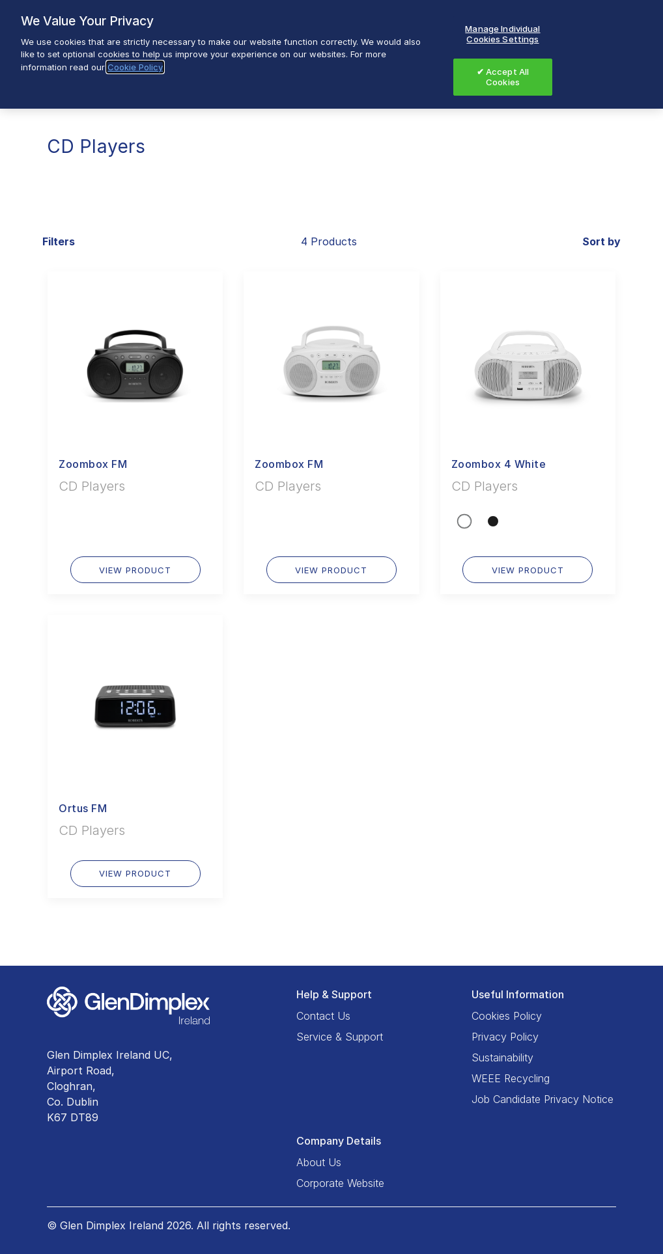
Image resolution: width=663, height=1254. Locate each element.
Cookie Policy (135, 67)
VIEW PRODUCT (135, 570)
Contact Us (323, 1015)
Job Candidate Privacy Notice (543, 1099)
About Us (318, 1162)
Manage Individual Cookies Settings (502, 33)
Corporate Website (340, 1183)
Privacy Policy (505, 1036)
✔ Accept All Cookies (503, 76)
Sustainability (502, 1057)
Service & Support (339, 1036)
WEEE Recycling (511, 1078)
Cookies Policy (507, 1015)
